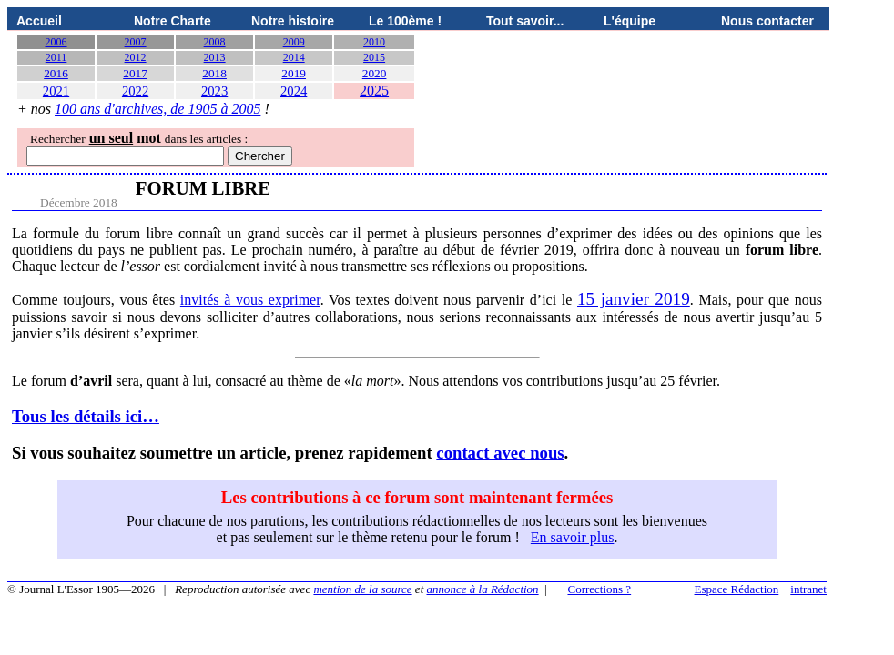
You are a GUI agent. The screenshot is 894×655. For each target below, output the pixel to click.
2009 (294, 41)
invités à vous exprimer (250, 299)
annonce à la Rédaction (483, 589)
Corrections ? (599, 589)
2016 (56, 73)
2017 (135, 73)
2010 (374, 41)
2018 (214, 73)
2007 (136, 41)
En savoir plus (573, 537)
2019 (293, 73)
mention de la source (362, 589)
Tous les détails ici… (85, 416)
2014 (294, 57)
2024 (293, 91)
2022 (135, 91)
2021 (56, 91)
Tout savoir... (525, 21)
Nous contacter (767, 21)
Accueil (39, 21)
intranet (808, 589)
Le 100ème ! (405, 21)
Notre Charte (172, 21)
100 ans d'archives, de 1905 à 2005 (157, 108)
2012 (136, 57)
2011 (56, 57)
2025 (374, 90)
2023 (214, 91)
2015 (374, 57)
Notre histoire (292, 21)
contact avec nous (500, 452)
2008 (215, 41)
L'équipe (629, 21)
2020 (374, 73)
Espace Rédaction (737, 589)
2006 (56, 41)
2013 (215, 57)
